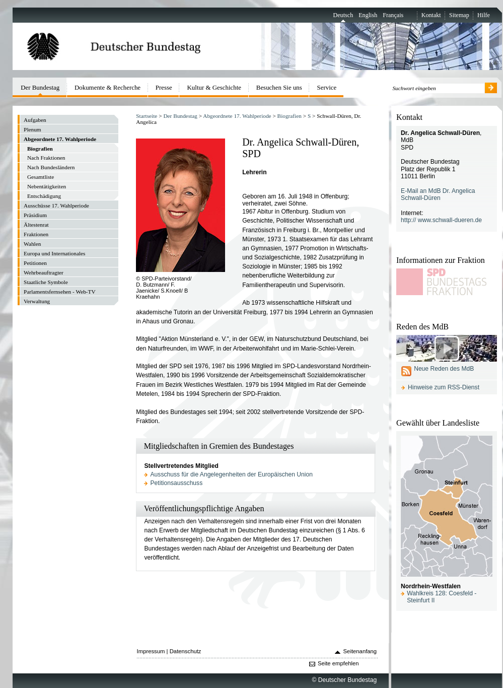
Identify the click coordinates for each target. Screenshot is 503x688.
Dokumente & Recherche (107, 87)
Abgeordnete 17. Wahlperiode (237, 116)
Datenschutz (185, 651)
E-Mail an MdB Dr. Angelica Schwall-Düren (438, 194)
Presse (164, 87)
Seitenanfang (360, 651)
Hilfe (483, 15)
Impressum (151, 651)
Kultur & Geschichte (214, 87)
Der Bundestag (180, 116)
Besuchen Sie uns (279, 87)
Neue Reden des (444, 368)
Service (327, 87)
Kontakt (431, 15)
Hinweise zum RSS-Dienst (443, 387)
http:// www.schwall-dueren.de (441, 220)
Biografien (289, 116)
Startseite (146, 116)
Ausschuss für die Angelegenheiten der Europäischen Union (232, 474)
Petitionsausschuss (177, 483)
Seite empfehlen (338, 663)
